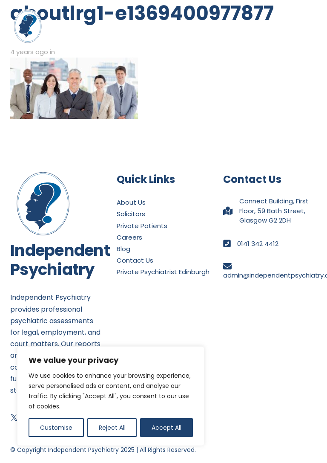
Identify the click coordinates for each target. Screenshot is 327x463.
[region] (110, 396)
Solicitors (131, 213)
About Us (131, 202)
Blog (123, 248)
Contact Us (135, 260)
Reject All (112, 427)
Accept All (166, 427)
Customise (56, 427)
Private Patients (142, 225)
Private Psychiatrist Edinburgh (163, 271)
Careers (129, 237)
